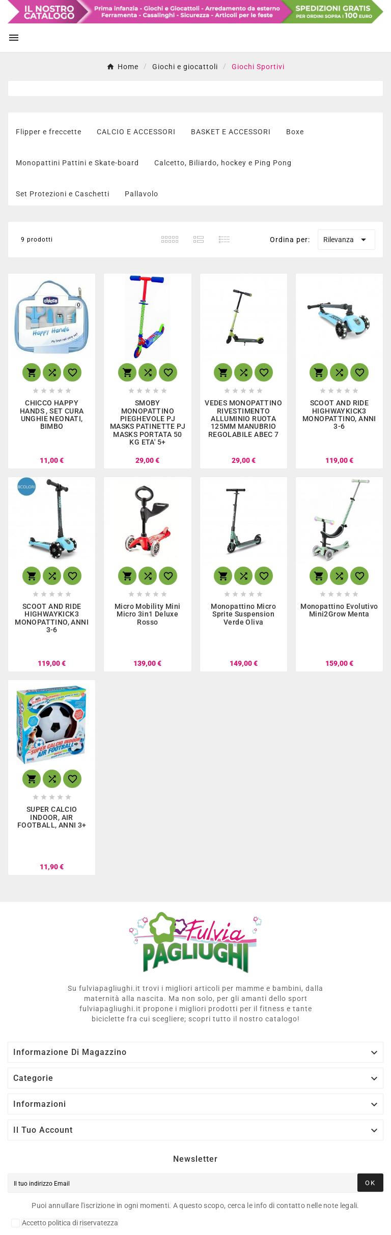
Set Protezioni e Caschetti (62, 194)
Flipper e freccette (48, 132)
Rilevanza (346, 239)
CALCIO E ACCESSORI (136, 132)
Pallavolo (141, 194)
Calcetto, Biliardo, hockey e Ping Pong (223, 163)
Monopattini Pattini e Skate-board (77, 163)
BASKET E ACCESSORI (231, 132)
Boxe (295, 132)
